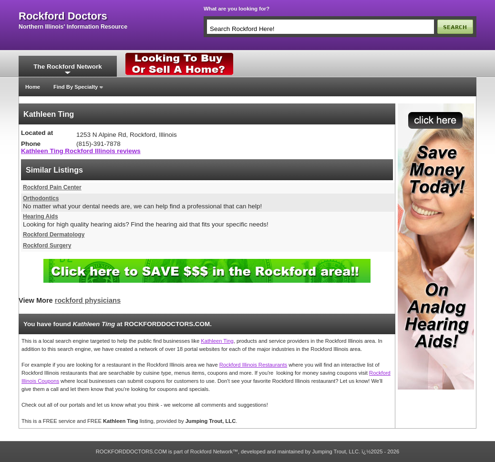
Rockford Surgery (47, 245)
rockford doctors (63, 16)
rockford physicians (88, 300)
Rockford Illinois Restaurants (253, 365)
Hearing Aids (40, 216)
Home (32, 87)
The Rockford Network (67, 66)
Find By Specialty (75, 87)
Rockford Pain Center (52, 187)
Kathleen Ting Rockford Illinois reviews (81, 150)
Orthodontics (41, 198)
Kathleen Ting (217, 341)
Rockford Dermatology (53, 234)
